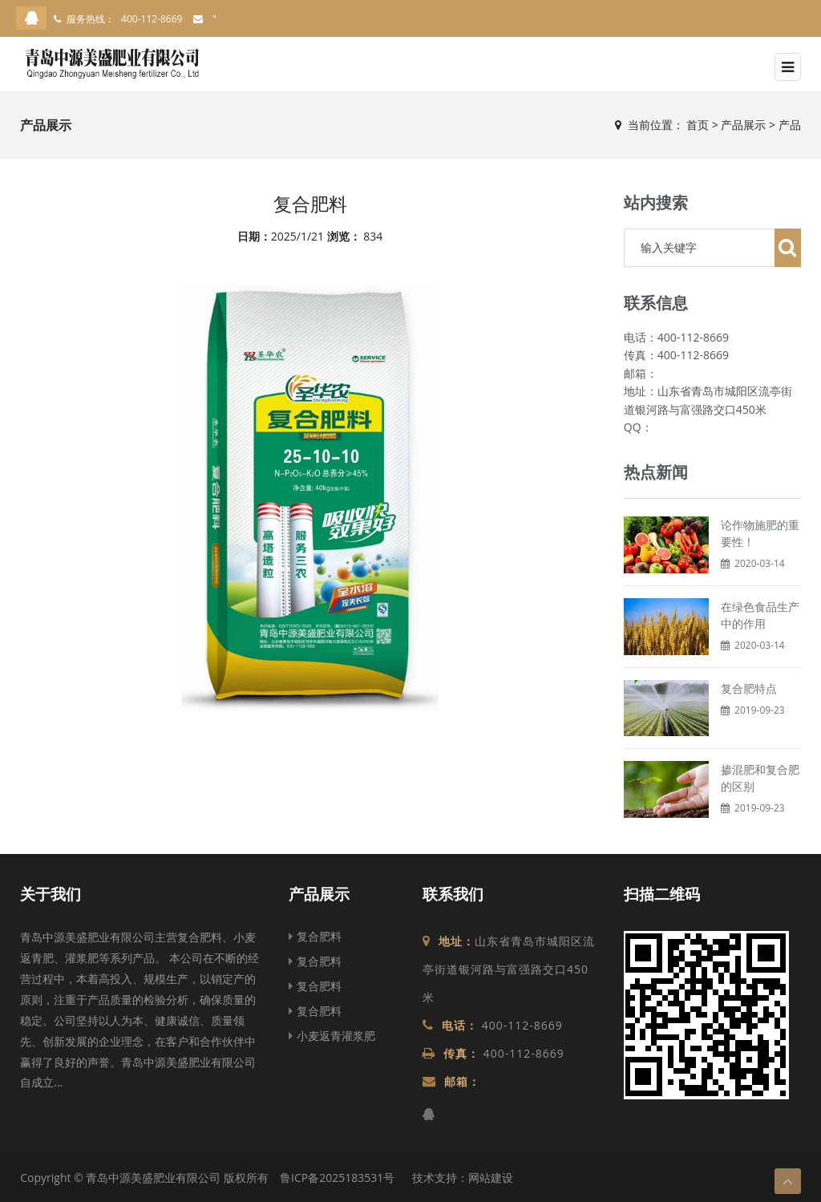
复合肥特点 (749, 688)
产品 (790, 124)
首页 (697, 124)
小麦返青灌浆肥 (332, 1035)
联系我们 (453, 894)
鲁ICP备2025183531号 (337, 1177)
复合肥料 (315, 936)
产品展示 (743, 124)
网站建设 (490, 1177)
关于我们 (50, 894)
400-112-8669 (151, 19)
